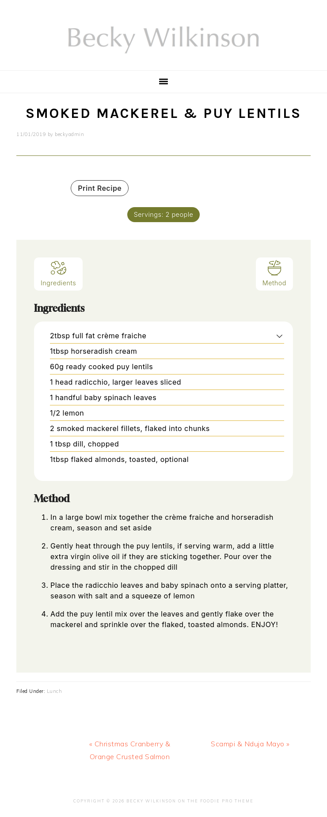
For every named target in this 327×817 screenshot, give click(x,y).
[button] (279, 335)
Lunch (54, 691)
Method (274, 273)
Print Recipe (100, 188)
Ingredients (58, 273)
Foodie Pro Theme (227, 800)
